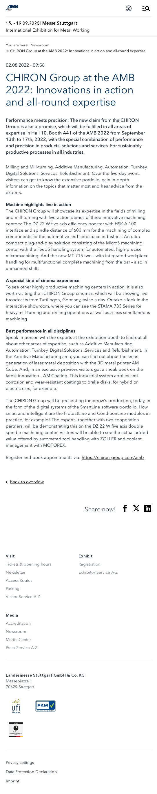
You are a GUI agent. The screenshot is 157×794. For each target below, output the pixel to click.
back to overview (25, 481)
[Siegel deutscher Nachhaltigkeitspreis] (16, 729)
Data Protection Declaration (31, 772)
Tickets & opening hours (28, 564)
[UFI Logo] (16, 706)
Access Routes (19, 580)
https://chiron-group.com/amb (113, 457)
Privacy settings (20, 762)
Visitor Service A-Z (23, 596)
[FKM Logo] (45, 706)
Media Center (18, 639)
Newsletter (15, 572)
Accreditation (18, 623)
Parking (12, 588)
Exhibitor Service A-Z (98, 572)
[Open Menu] (146, 8)
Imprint (12, 781)
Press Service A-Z (21, 647)
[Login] (129, 8)
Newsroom (16, 631)
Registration (89, 564)
